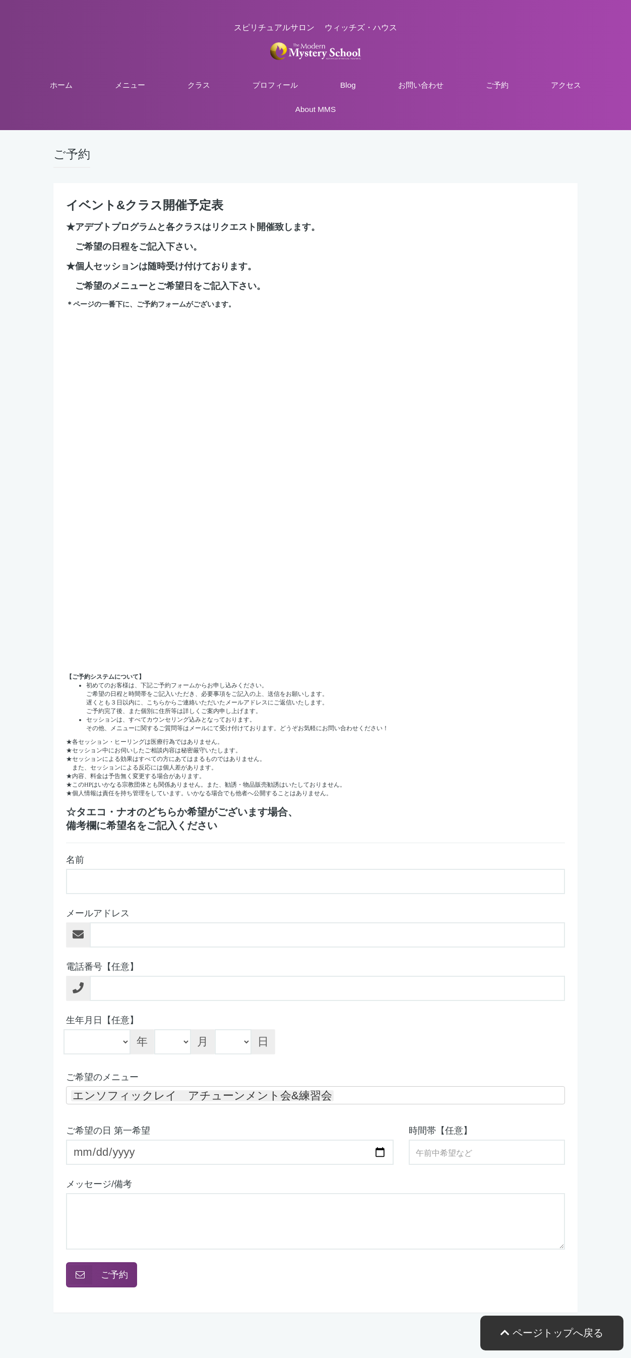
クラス (198, 85)
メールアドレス (98, 913)
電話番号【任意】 (102, 967)
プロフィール (275, 85)
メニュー (130, 85)
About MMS (315, 109)
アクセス (566, 85)
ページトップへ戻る (551, 1332)
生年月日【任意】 (102, 1020)
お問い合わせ (421, 85)
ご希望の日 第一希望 (108, 1131)
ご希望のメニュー (102, 1077)
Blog (348, 85)
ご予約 (497, 85)
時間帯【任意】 (440, 1131)
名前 (75, 860)
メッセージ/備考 (99, 1184)
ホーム (61, 85)
